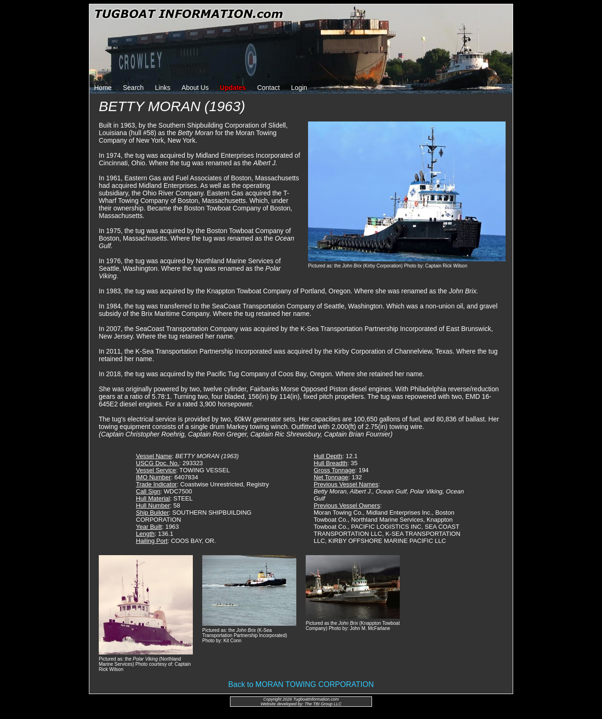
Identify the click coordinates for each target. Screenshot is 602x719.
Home (102, 87)
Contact (268, 87)
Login (299, 87)
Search (133, 87)
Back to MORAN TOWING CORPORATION (300, 684)
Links (163, 87)
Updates (233, 87)
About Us (195, 87)
